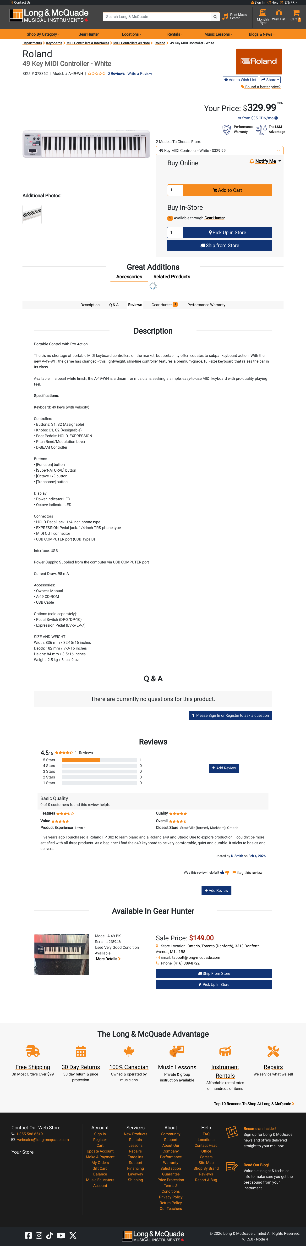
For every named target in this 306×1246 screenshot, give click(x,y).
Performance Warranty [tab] (206, 305)
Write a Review (139, 73)
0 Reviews (116, 74)
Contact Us (20, 2)
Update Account (100, 1151)
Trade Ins (135, 1156)
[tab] (129, 278)
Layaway (135, 1174)
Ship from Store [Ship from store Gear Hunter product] (214, 973)
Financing (135, 1168)
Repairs (135, 1151)
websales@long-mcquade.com (40, 1139)
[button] (294, 17)
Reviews (206, 1174)
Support (135, 1162)
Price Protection (171, 1179)
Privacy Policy (171, 1197)
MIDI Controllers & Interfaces (87, 43)
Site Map (206, 1162)
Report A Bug (206, 1179)
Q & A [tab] (114, 305)
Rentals (135, 1139)
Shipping (135, 1179)
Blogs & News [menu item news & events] (260, 34)
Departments (32, 43)
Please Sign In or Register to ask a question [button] (230, 715)
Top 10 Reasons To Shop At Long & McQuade (254, 1104)
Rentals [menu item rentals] (173, 34)
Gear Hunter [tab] (165, 304)
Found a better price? (261, 87)
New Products (135, 1133)
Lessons (135, 1145)
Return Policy (171, 1202)
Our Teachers (171, 1208)
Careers (206, 1156)
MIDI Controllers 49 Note (131, 43)
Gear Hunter (88, 34)
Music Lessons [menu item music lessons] (217, 34)
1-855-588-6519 (27, 1133)
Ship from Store (219, 245)
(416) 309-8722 (187, 963)
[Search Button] (215, 16)
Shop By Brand (206, 1168)
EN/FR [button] (287, 2)
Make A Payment (100, 1156)
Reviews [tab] (135, 305)
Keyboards (54, 43)
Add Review (224, 768)
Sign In (100, 1133)
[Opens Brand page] (259, 61)
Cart (100, 1145)
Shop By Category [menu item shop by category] (42, 34)
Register (100, 1139)
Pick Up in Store (227, 232)
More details (108, 958)
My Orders (100, 1162)
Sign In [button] (258, 2)
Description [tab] (90, 305)
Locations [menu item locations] (130, 34)
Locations (206, 1139)
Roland (160, 43)
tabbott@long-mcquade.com (196, 957)
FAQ (206, 1133)
